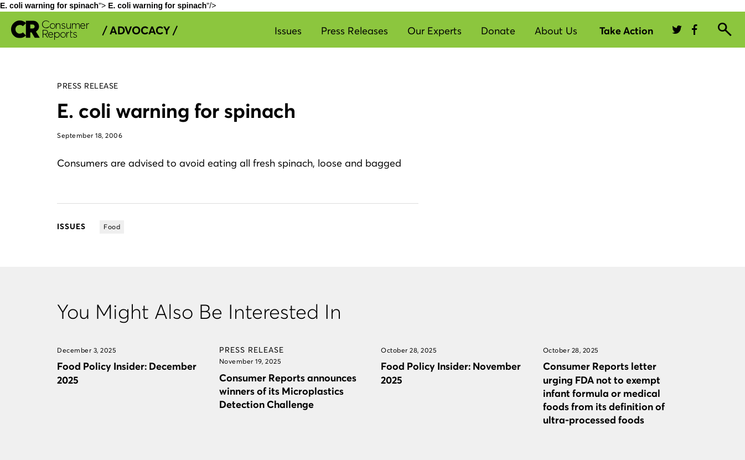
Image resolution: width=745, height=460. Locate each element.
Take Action (626, 30)
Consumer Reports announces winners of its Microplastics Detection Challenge (287, 391)
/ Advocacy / (139, 30)
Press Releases (354, 30)
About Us (556, 30)
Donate (498, 30)
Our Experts (434, 30)
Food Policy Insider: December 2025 (126, 373)
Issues (288, 30)
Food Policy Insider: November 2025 (451, 373)
